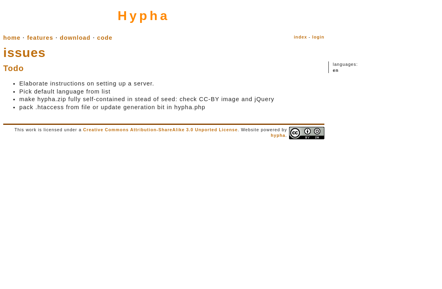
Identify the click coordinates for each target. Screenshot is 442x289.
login (318, 37)
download (75, 38)
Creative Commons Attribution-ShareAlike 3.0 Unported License (160, 129)
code (104, 38)
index (300, 37)
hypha (278, 135)
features (40, 38)
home (11, 38)
